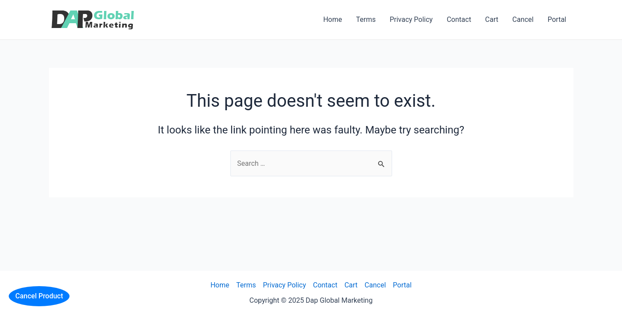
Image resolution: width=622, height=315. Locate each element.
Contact (459, 19)
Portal (557, 19)
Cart (491, 19)
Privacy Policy (411, 19)
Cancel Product (39, 296)
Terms (365, 19)
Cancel (523, 19)
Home (332, 19)
